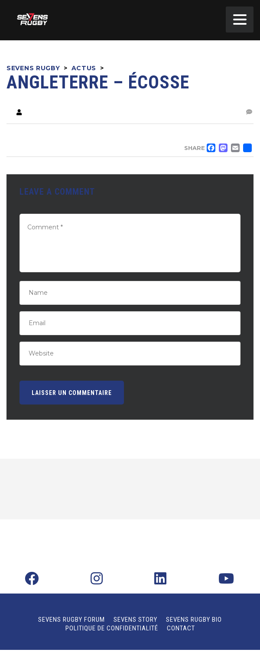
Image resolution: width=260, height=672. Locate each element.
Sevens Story (135, 619)
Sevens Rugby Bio (194, 619)
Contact (181, 628)
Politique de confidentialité (111, 628)
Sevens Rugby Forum (71, 619)
